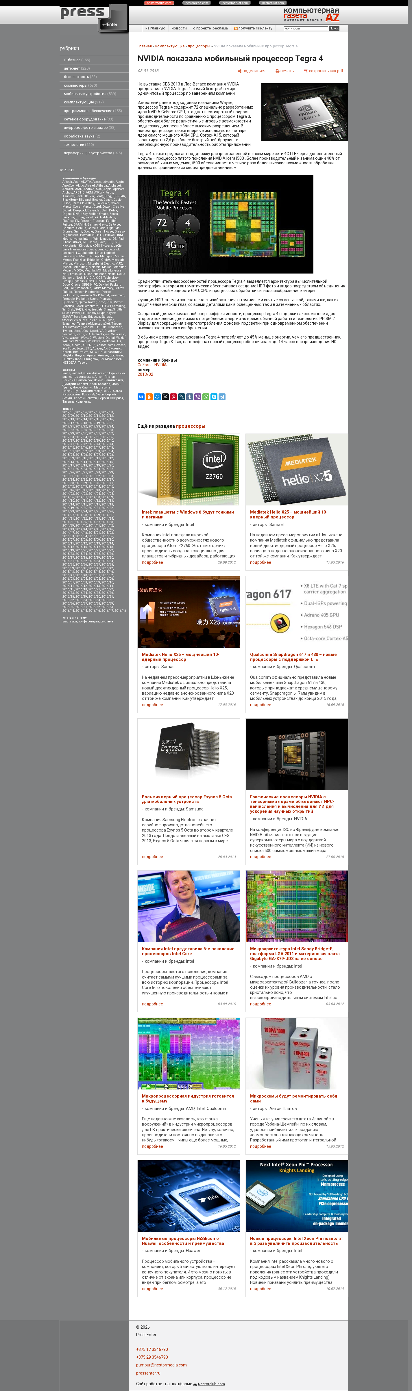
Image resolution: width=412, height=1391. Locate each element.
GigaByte (113, 228)
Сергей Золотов (85, 398)
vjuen (87, 373)
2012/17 (68, 423)
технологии (79, 144)
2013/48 (94, 490)
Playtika (67, 355)
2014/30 (107, 515)
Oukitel (104, 285)
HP (94, 235)
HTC (100, 235)
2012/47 (94, 447)
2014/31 (68, 518)
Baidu (79, 196)
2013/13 (68, 462)
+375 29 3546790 (152, 1357)
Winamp (80, 341)
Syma (110, 320)
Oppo (66, 285)
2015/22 (107, 550)
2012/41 (68, 444)
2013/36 (94, 479)
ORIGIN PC (89, 285)
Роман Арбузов (93, 394)
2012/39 (94, 440)
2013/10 (81, 458)
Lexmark (68, 253)
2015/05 (94, 536)
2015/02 (107, 533)
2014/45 (94, 529)
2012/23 (94, 426)
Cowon (106, 207)
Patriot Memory (103, 288)
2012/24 (107, 426)
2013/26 (68, 472)
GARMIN (79, 224)
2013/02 (81, 451)
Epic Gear (116, 355)
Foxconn (85, 221)
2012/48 (107, 447)
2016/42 (94, 607)
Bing (108, 196)
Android (89, 189)
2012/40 (107, 440)
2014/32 (81, 518)
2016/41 (81, 607)
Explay (79, 217)
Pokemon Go (88, 295)
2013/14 (81, 462)
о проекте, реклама (210, 28)
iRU (85, 242)
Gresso (119, 231)
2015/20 (81, 550)
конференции (88, 621)
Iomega (105, 239)
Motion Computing (74, 267)
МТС (93, 352)
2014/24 (81, 511)
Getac (92, 228)
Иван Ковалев (99, 384)
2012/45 (68, 447)
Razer (92, 302)
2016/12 (81, 586)
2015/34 (107, 561)
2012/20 (107, 423)
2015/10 (107, 540)
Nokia (112, 274)
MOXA (78, 270)
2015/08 (81, 540)
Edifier (93, 214)
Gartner (92, 224)
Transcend (114, 327)
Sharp (108, 309)
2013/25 (107, 469)
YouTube (68, 348)
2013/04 (107, 451)
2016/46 (94, 611)
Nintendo (100, 274)
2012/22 (81, 426)
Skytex (111, 313)
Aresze (103, 355)
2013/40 (94, 483)
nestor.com (159, 3)
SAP (77, 309)
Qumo (83, 302)
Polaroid (103, 295)
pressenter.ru (148, 1373)
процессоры (199, 46)
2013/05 (68, 455)
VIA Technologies (98, 334)
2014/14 (68, 504)
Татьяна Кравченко (76, 401)
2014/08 (94, 497)
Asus (109, 192)
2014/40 (81, 525)
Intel (86, 239)
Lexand (114, 249)
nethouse (76, 274)
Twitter (67, 331)
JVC (116, 242)
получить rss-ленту (253, 28)
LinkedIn (88, 253)
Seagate (97, 309)
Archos (67, 192)
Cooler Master (82, 207)
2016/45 (81, 611)
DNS (76, 214)
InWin (95, 239)
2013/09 (68, 458)
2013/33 (107, 476)
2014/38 (107, 522)
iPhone (67, 242)
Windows (94, 341)
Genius (81, 228)
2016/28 (68, 596)
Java (102, 242)
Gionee (67, 231)
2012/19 (94, 423)
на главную (155, 28)
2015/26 (107, 554)
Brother (97, 200)
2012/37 (68, 440)
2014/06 (68, 497)
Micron (67, 263)
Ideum (66, 239)
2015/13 (94, 543)
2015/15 (68, 547)
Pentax (119, 288)
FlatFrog (68, 221)
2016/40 (68, 607)
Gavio (103, 224)
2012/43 (94, 444)
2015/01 (94, 533)
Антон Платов (105, 377)
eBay (84, 214)
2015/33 (94, 561)
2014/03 (81, 494)
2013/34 (68, 479)
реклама (106, 621)
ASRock (99, 192)
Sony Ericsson (90, 317)
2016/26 (107, 593)
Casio (117, 200)
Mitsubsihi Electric (101, 263)
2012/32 (107, 433)
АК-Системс (112, 348)
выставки (69, 621)
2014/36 (81, 522)
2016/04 (81, 579)
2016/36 (68, 603)
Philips (67, 292)
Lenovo (102, 249)
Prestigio (68, 299)
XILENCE (89, 345)
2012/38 (81, 440)
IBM (120, 235)
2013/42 (68, 486)
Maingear (106, 256)
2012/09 (68, 416)
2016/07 (68, 582)
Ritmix (118, 302)
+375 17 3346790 (152, 1349)
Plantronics (92, 292)
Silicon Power (71, 313)
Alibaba (101, 185)
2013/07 (94, 455)
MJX (118, 263)
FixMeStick (107, 217)
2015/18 (107, 547)
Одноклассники (110, 352)
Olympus (78, 281)
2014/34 (107, 518)
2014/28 (81, 515)
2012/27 (94, 430)
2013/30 (68, 476)
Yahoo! (101, 345)
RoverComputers (86, 306)
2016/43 (107, 607)
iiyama (77, 239)
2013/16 (107, 462)
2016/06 (107, 579)
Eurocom (68, 217)
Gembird (68, 228)
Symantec (68, 324)
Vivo (65, 338)
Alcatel (90, 185)
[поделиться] (251, 71)
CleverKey (87, 203)
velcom (112, 331)
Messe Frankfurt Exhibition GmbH (86, 260)
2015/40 (81, 568)
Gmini (78, 231)
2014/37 (94, 522)
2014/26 (107, 511)
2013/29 (107, 472)
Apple (108, 189)
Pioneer (78, 292)
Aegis (120, 182)
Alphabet (114, 185)
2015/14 (107, 543)
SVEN (102, 320)
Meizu (119, 256)
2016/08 (81, 582)
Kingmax (92, 359)
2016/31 (107, 596)
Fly (77, 221)
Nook (79, 278)
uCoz (85, 331)
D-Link (67, 210)
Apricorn (119, 189)
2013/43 (81, 486)
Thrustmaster (71, 327)
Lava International (74, 249)
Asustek (68, 196)
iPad (121, 239)
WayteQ (86, 338)
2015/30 (107, 557)
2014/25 (94, 511)
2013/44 (94, 486)
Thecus (116, 324)
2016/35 (107, 600)
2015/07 (68, 540)
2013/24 (94, 469)
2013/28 (94, 472)
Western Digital (104, 338)
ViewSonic (118, 334)
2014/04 (94, 494)
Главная (145, 46)
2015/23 (68, 554)
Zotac (80, 348)
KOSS (96, 246)
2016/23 (68, 593)
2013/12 (107, 458)
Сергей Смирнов (110, 398)
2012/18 (81, 423)
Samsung (118, 306)
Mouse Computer (113, 267)
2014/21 (94, 508)
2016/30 (94, 596)
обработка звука (82, 136)
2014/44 (81, 529)
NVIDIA (89, 278)
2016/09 (94, 582)
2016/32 (68, 600)
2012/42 (81, 444)
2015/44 (81, 572)
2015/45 (94, 572)
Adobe (97, 182)
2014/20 (81, 508)
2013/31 (81, 476)
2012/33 (68, 437)
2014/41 (94, 525)
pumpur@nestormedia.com (161, 1365)
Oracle (75, 285)
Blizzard (85, 200)
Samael (77, 373)
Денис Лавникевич (108, 380)
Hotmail (85, 235)
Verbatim (68, 334)
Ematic (103, 214)
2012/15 (94, 419)
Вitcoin (67, 352)
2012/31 (94, 433)
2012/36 (107, 437)
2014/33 (94, 518)
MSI (98, 270)
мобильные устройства (90, 94)
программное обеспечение (93, 111)
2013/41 (107, 483)
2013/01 (68, 451)
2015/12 (81, 543)
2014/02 (68, 494)
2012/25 (68, 430)
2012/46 (81, 447)
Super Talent (88, 320)
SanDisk (68, 309)
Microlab (118, 260)
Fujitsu (67, 224)
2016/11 (68, 586)
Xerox (66, 345)
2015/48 (81, 575)
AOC (99, 189)
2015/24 (81, 554)
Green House (104, 231)
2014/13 (107, 501)
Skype (101, 313)
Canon (108, 200)
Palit (72, 288)
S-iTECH (105, 306)
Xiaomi (76, 345)
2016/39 (107, 603)
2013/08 (107, 455)
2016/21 (94, 589)
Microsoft (79, 263)
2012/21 (68, 426)
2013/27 (81, 472)
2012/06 (81, 412)
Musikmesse (112, 270)
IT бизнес (77, 60)
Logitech (110, 253)
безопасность (80, 77)
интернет (77, 68)
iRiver (77, 242)
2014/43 (68, 529)
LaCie (118, 246)
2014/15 (81, 504)
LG (78, 253)
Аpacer (97, 348)
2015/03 (68, 536)
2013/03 (94, 451)
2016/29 (81, 596)
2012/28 (107, 430)
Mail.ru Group (89, 256)
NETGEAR (69, 363)
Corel (97, 207)
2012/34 (81, 437)
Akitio (80, 185)
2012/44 (107, 444)
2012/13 (68, 419)
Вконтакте (80, 352)
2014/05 (107, 494)
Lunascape (70, 256)
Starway (106, 317)
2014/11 (81, 501)
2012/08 (107, 412)
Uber (76, 331)
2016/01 (94, 575)
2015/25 (94, 554)
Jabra (93, 242)
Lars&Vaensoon (111, 359)
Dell (105, 210)
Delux (113, 210)
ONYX (90, 281)
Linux (99, 253)
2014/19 (68, 508)
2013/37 (107, 479)
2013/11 (94, 458)
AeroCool (68, 185)
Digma (67, 214)
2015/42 (107, 568)
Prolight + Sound (87, 299)
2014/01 (107, 490)
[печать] (285, 71)
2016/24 (81, 593)
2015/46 (107, 572)
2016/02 (107, 575)
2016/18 (81, 589)
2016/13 (94, 586)
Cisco (66, 203)
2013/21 (68, 469)
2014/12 (94, 501)
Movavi (67, 270)
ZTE (88, 348)
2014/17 (94, 504)
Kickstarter (69, 246)
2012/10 (81, 416)
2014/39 (68, 525)
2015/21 (94, 550)
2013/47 (81, 490)
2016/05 (94, 579)
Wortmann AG (111, 341)
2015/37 (94, 564)
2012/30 (81, 433)
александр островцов (77, 377)
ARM (89, 192)
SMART (67, 317)
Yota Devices (116, 345)
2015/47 (68, 575)
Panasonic (84, 288)
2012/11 (94, 416)
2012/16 (107, 419)
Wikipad (68, 341)
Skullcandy (89, 313)
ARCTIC (78, 192)
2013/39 (81, 483)
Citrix (75, 203)
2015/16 (81, 547)
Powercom (117, 295)
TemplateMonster (89, 324)
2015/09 (94, 540)
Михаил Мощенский (96, 391)
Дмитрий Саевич (75, 384)
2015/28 (81, 557)
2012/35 (94, 437)
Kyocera (106, 246)
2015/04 (81, 536)
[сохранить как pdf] (324, 71)
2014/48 (81, 533)
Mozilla (89, 270)
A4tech (67, 182)
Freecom (99, 221)
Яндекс (80, 355)
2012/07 (94, 412)
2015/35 (68, 564)
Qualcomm (69, 302)
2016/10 (107, 582)
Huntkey (68, 359)
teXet (106, 324)
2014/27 (68, 515)
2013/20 (107, 465)
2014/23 (68, 511)
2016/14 (107, 586)
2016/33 (81, 600)
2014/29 (94, 515)
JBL (109, 242)
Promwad (106, 299)
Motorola (95, 267)
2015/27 (68, 557)
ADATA (86, 182)
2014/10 (68, 501)
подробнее (152, 562)
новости (179, 28)
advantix (108, 182)
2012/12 (107, 416)
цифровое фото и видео (90, 127)
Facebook (92, 217)
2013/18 (81, 465)
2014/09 (107, 497)
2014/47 (68, 533)
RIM (109, 302)
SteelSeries (70, 320)
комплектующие (84, 102)
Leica (92, 249)
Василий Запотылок (77, 380)
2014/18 (107, 504)
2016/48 (120, 611)
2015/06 (107, 536)
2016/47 (107, 611)
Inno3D (80, 359)
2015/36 (81, 564)
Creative (118, 207)
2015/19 (68, 550)
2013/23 (81, 469)
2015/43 (68, 572)
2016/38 (94, 603)
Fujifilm (111, 221)
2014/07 (81, 497)
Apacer (92, 355)
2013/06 (81, 455)
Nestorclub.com (211, 1384)
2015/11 (68, 543)
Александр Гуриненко (108, 373)
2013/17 (68, 465)
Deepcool (79, 210)
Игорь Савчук (83, 387)
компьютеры (80, 85)
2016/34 (94, 600)
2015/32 (81, 561)
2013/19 (94, 465)
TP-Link (100, 327)
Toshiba (88, 327)
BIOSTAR (118, 196)
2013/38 (68, 483)
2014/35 (68, 522)
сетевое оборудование (88, 119)
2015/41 (94, 568)
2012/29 (68, 433)
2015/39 (68, 568)
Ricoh (101, 302)
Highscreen (70, 235)
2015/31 (68, 561)
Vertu (80, 334)
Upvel (94, 331)
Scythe (86, 309)
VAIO (102, 331)
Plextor (106, 292)
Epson (114, 214)
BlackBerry (69, 200)
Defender (93, 210)
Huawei (110, 235)
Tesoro (82, 363)
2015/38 (107, 564)
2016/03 (68, 579)
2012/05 (68, 412)
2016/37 (81, 603)
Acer (76, 182)
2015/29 (94, 557)
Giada (101, 228)
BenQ (99, 196)
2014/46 (107, 529)
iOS (114, 239)
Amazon (68, 189)
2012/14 (81, 419)
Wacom (75, 338)
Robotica (68, 306)
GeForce (114, 224)
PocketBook (70, 295)
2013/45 (107, 486)
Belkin (89, 196)
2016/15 (68, 589)
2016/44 (68, 611)
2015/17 (94, 547)
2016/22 (107, 589)
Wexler (120, 338)
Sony (77, 317)
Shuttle (118, 309)
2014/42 (107, 525)
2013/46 (68, 490)
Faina (66, 373)
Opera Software (107, 281)
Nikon (88, 274)
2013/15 (94, 462)
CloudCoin (102, 203)
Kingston (85, 246)
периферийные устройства (93, 153)
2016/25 (94, 593)
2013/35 (81, 479)
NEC (65, 274)
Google (88, 231)
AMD (78, 189)
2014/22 (107, 508)
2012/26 (81, 430)
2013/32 (94, 476)
